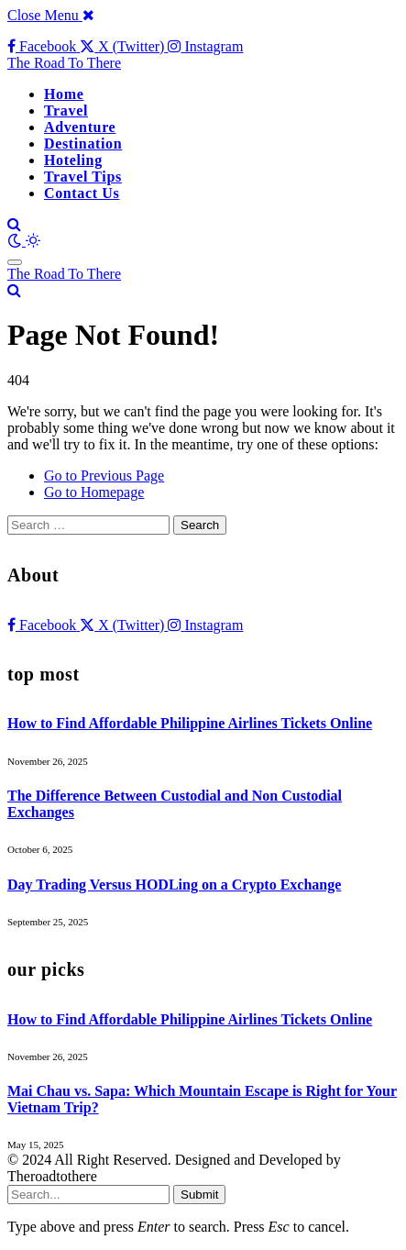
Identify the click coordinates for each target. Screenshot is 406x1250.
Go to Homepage (94, 492)
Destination (83, 143)
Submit (199, 1194)
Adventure (79, 127)
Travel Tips (83, 176)
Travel (66, 110)
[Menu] (14, 262)
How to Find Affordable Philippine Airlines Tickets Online (189, 723)
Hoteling (73, 160)
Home (63, 94)
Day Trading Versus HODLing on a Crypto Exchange (174, 884)
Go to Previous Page (104, 475)
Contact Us (81, 193)
